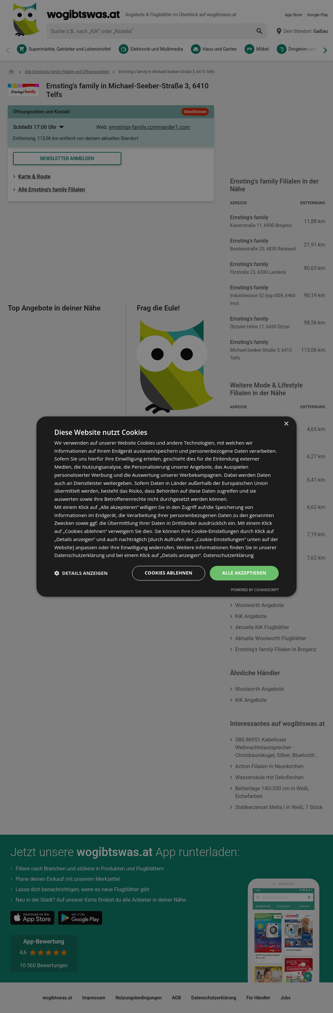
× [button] (286, 424)
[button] (81, 573)
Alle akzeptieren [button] (244, 573)
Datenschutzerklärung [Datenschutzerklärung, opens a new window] (228, 555)
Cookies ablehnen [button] (169, 573)
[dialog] (166, 506)
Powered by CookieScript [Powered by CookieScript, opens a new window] (255, 589)
